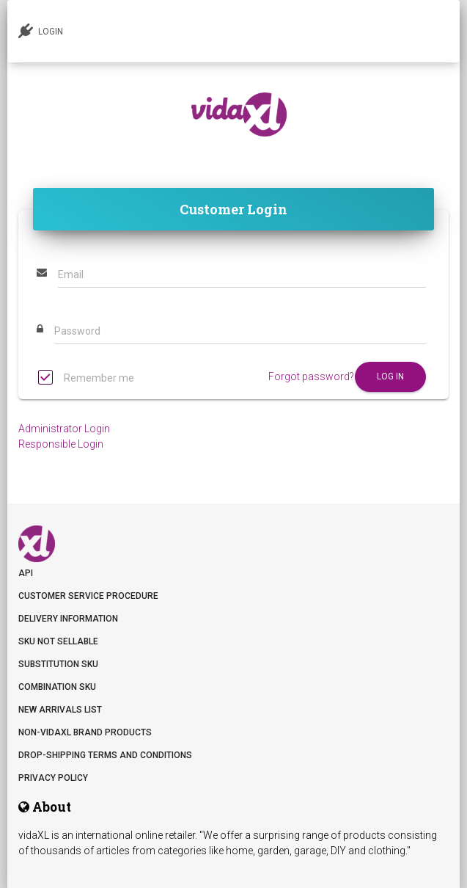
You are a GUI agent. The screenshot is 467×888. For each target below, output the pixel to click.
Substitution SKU (58, 664)
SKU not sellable (58, 641)
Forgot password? (311, 376)
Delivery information (68, 619)
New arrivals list (60, 710)
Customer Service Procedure (88, 596)
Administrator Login (64, 428)
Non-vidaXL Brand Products (85, 732)
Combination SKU (57, 687)
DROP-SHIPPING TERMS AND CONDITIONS (105, 755)
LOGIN (40, 30)
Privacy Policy (53, 778)
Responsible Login (60, 444)
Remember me (86, 379)
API (25, 573)
